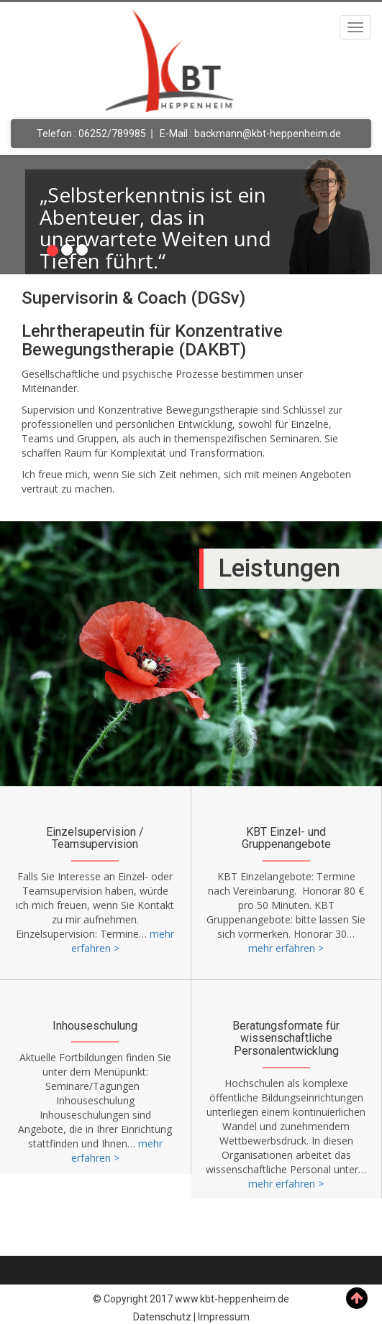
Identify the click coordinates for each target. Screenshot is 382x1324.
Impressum (224, 1317)
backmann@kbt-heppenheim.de (267, 133)
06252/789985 (112, 133)
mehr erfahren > (286, 948)
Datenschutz (162, 1317)
